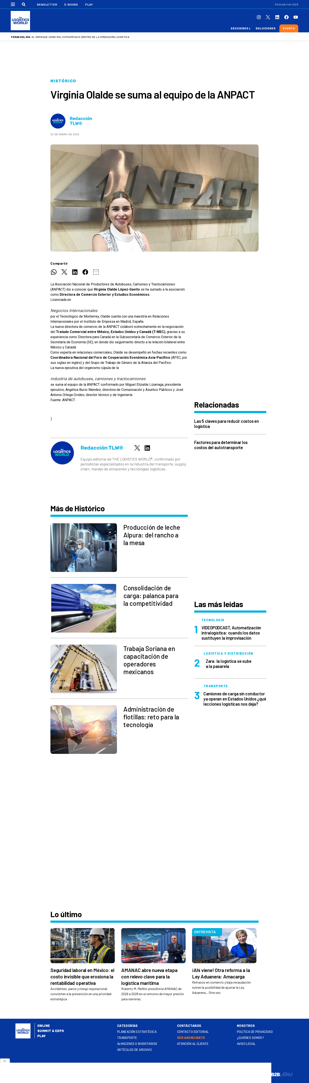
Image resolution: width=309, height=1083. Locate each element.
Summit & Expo (50, 1031)
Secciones (239, 28)
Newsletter (47, 4)
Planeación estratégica (137, 1032)
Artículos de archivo (134, 1050)
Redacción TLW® (81, 121)
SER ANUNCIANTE (191, 1038)
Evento (289, 28)
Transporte (127, 1038)
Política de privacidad (255, 1032)
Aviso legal (246, 1044)
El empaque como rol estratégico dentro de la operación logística (80, 37)
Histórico (63, 81)
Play (89, 4)
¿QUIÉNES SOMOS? (250, 1038)
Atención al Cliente (193, 1044)
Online (43, 1026)
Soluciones (266, 28)
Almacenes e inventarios (137, 1044)
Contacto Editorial (193, 1032)
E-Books (71, 4)
